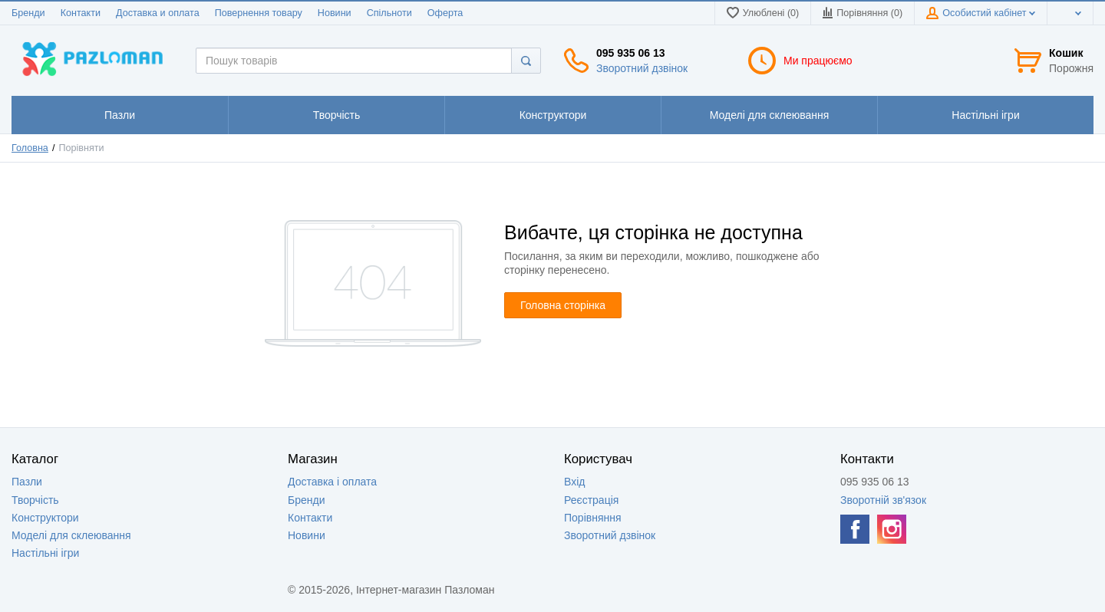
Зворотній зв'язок (883, 500)
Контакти (81, 13)
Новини (334, 13)
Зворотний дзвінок (642, 68)
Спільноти (389, 13)
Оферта (445, 13)
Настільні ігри (45, 553)
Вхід (574, 481)
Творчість (35, 500)
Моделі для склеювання (71, 535)
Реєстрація (591, 500)
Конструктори (45, 518)
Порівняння (593, 518)
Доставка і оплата (332, 481)
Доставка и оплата (158, 13)
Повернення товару (258, 13)
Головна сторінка (562, 305)
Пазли (27, 481)
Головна (30, 148)
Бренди (28, 13)
